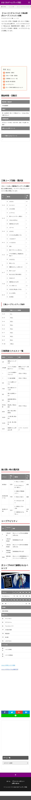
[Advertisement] (15, 49)
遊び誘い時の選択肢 (9, 82)
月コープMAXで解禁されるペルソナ (13, 88)
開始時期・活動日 (8, 73)
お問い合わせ (15, 783)
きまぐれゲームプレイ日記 (11, 2)
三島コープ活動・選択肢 (10, 76)
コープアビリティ (8, 85)
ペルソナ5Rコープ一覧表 (8, 665)
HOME (4, 6)
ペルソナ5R (11, 6)
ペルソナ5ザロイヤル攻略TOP (9, 669)
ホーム (8, 781)
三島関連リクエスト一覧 (10, 79)
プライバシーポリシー (18, 781)
